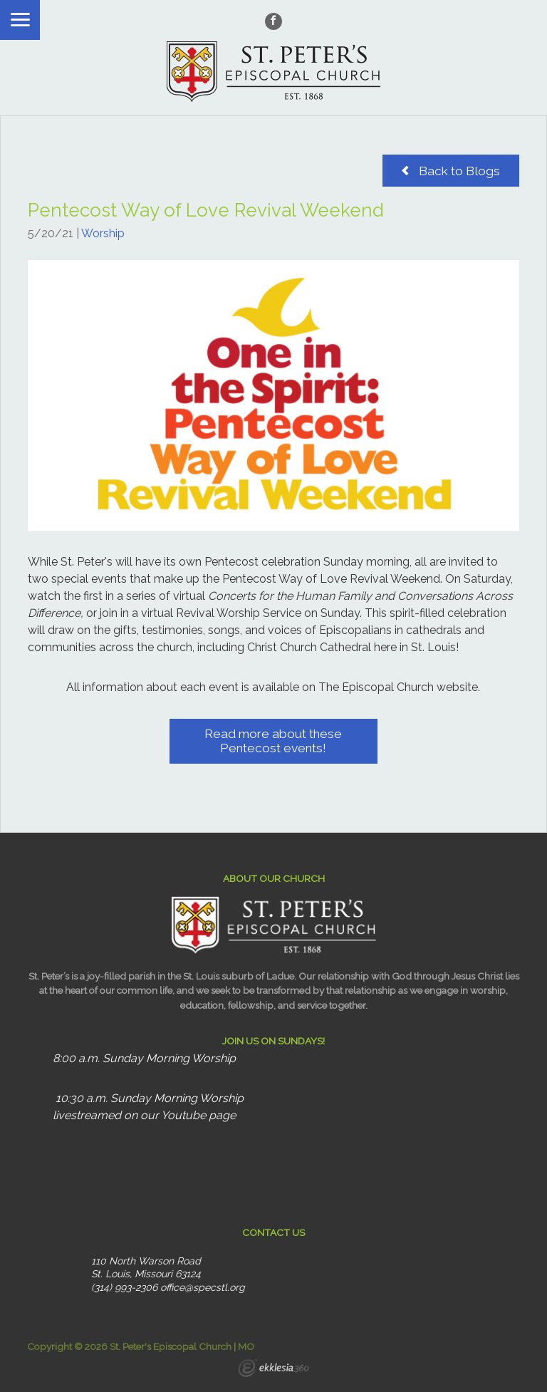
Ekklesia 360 (273, 1370)
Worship (103, 233)
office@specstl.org (202, 1287)
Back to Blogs (451, 170)
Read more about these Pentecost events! (273, 741)
